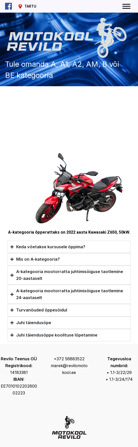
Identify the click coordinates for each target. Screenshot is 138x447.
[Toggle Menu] (126, 6)
